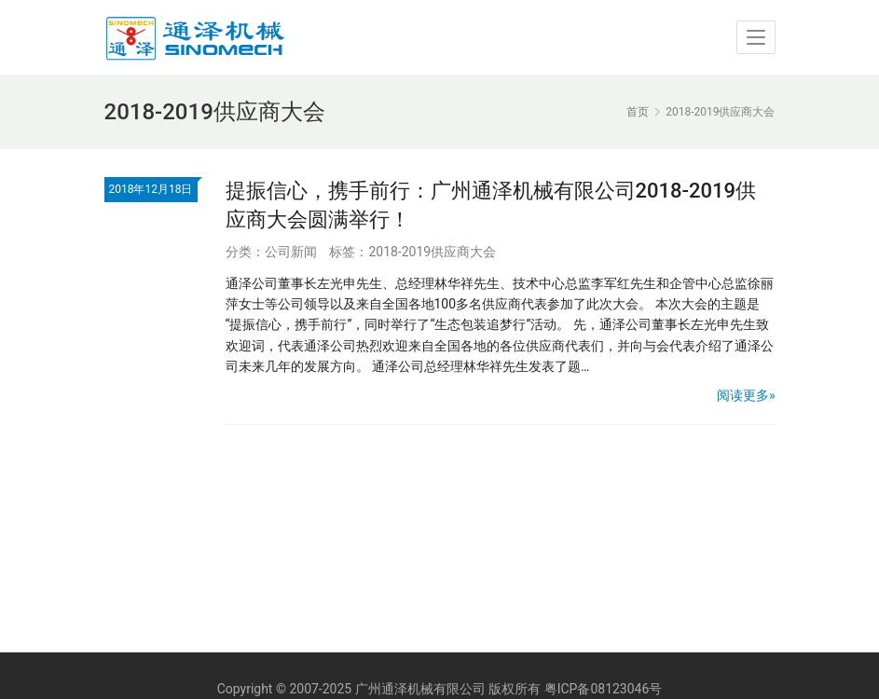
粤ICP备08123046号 (603, 688)
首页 (637, 111)
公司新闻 (291, 251)
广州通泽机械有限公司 (420, 688)
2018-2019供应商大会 (432, 251)
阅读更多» (746, 395)
